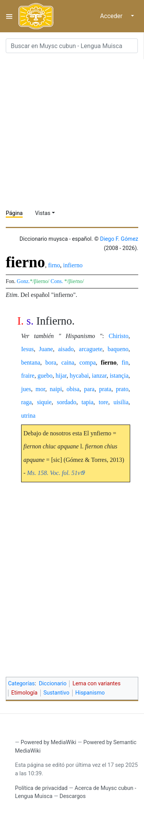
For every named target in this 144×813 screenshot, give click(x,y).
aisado (66, 349)
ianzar (99, 375)
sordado (66, 402)
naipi (56, 389)
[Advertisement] (72, 131)
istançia (119, 375)
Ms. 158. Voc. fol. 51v (53, 473)
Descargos (73, 796)
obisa (72, 389)
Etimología (24, 693)
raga (26, 402)
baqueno (118, 349)
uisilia (120, 402)
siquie (44, 402)
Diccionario (52, 683)
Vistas (42, 213)
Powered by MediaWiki (48, 742)
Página (14, 213)
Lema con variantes (97, 683)
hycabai (79, 375)
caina (67, 362)
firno (54, 265)
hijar (61, 375)
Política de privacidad (41, 788)
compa (87, 362)
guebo (45, 375)
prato (122, 389)
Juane (46, 349)
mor (40, 389)
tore (103, 402)
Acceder (111, 16)
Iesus (27, 349)
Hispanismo (90, 693)
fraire (28, 375)
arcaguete (91, 349)
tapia (87, 402)
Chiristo (119, 336)
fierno (109, 362)
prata (105, 389)
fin (125, 362)
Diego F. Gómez (119, 239)
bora (50, 362)
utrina (28, 415)
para (89, 389)
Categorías (21, 683)
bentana (30, 362)
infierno (73, 265)
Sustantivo (56, 693)
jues (26, 389)
